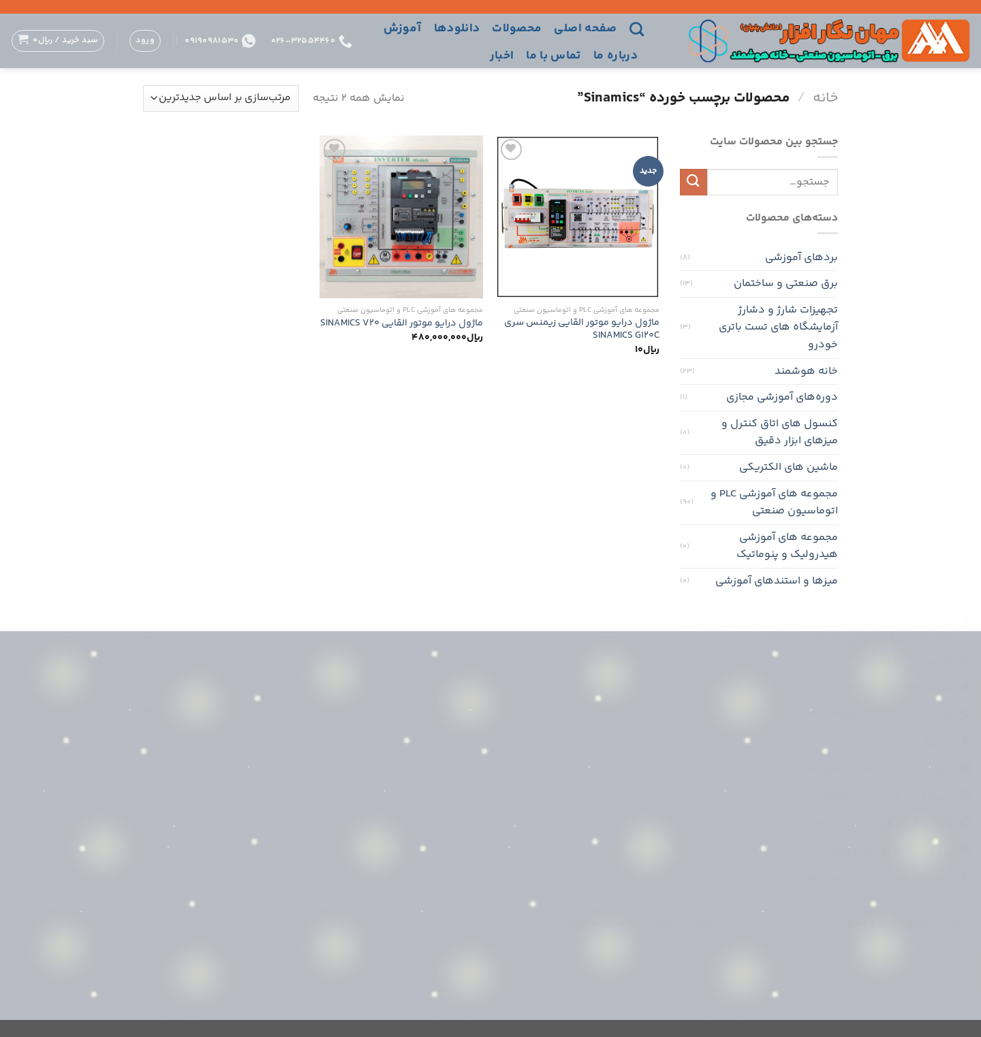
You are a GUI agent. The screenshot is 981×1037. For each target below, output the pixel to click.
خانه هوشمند (806, 371)
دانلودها (457, 28)
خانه (825, 98)
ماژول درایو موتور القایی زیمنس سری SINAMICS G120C (581, 329)
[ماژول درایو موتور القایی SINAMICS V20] (401, 217)
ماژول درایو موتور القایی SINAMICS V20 (401, 323)
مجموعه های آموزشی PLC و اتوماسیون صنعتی (774, 502)
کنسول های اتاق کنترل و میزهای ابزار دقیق (779, 432)
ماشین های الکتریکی (788, 467)
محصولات (517, 28)
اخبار (502, 55)
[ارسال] (693, 182)
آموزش (403, 28)
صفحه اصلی (585, 28)
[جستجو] (636, 29)
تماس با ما (553, 55)
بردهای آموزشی (801, 257)
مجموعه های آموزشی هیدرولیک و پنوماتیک (787, 546)
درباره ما (615, 55)
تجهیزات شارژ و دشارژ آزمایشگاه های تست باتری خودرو (778, 327)
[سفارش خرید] (221, 98)
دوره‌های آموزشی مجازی (782, 397)
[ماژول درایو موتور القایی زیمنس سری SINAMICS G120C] (577, 217)
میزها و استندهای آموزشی (776, 581)
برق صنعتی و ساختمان (786, 283)
